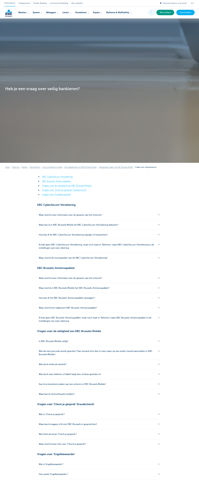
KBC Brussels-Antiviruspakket (56, 181)
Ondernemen (24, 3)
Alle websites (77, 3)
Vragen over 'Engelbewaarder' (56, 194)
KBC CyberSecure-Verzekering (57, 177)
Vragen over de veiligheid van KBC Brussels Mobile (67, 185)
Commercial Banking (59, 3)
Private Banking (40, 3)
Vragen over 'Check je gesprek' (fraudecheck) (64, 190)
